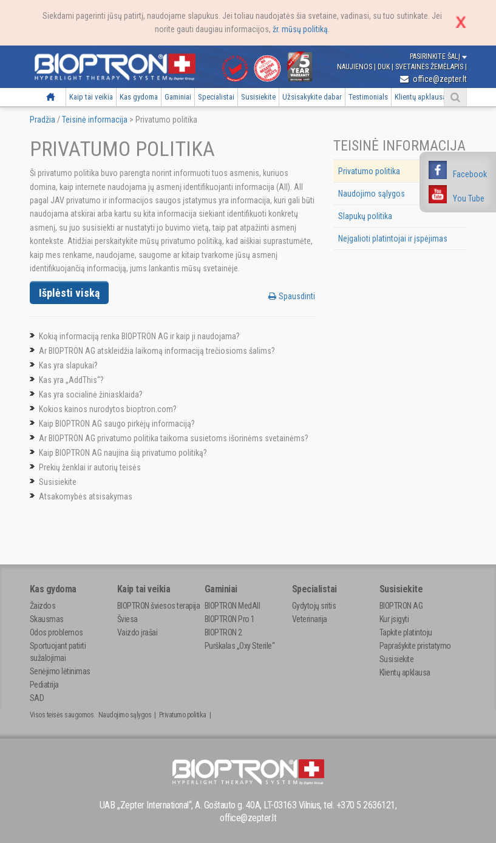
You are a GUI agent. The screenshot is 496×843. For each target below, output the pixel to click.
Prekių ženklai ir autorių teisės (90, 467)
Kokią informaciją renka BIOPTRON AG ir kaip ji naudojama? (139, 336)
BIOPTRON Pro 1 (230, 619)
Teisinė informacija (94, 119)
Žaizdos (43, 606)
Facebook (470, 174)
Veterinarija (309, 619)
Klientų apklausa (420, 96)
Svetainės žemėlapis (430, 67)
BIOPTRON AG (401, 606)
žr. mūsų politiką (300, 29)
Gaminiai (178, 96)
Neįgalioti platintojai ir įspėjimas (392, 238)
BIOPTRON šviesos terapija (158, 606)
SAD (37, 698)
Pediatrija (44, 684)
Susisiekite (258, 96)
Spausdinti (291, 296)
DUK (385, 67)
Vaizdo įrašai (137, 632)
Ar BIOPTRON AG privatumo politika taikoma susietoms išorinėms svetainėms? (173, 438)
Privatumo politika (369, 171)
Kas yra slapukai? (68, 365)
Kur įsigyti (394, 619)
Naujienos (355, 67)
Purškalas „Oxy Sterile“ (240, 646)
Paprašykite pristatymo (415, 646)
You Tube (468, 198)
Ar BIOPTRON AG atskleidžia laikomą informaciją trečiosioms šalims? (157, 351)
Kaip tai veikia (91, 96)
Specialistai (216, 96)
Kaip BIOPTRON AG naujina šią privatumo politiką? (123, 453)
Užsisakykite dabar (312, 96)
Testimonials (368, 96)
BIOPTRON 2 (223, 632)
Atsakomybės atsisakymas (85, 496)
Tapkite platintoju (405, 632)
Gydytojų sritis (314, 606)
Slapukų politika (365, 216)
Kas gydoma (139, 96)
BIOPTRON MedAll (232, 606)
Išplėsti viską (69, 292)
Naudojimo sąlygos (371, 193)
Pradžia (51, 96)
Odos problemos (56, 632)
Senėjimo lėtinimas (60, 671)
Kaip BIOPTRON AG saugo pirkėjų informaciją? (117, 423)
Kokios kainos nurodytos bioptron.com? (108, 409)
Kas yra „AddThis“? (71, 380)
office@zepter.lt (433, 79)
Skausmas (47, 619)
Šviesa (127, 619)
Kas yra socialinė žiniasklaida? (91, 394)
